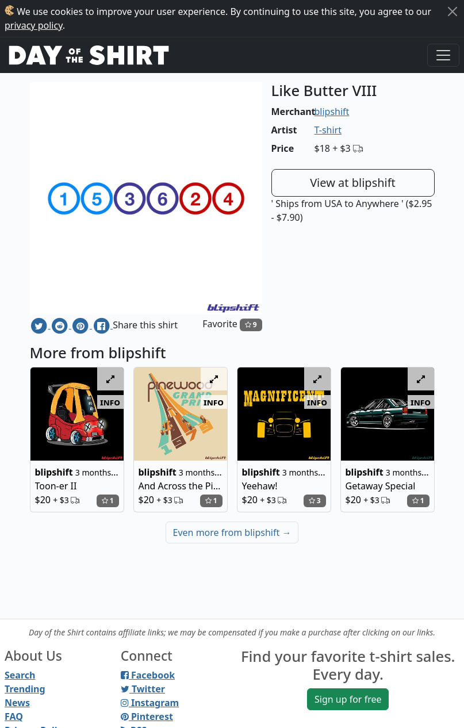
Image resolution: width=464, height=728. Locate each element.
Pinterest (147, 716)
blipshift (332, 111)
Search (20, 675)
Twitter (143, 689)
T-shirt (328, 130)
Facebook (148, 675)
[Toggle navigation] (443, 55)
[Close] (452, 11)
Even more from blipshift (232, 532)
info (110, 402)
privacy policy (34, 25)
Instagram (150, 702)
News (17, 702)
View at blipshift (353, 182)
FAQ (14, 716)
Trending (25, 689)
